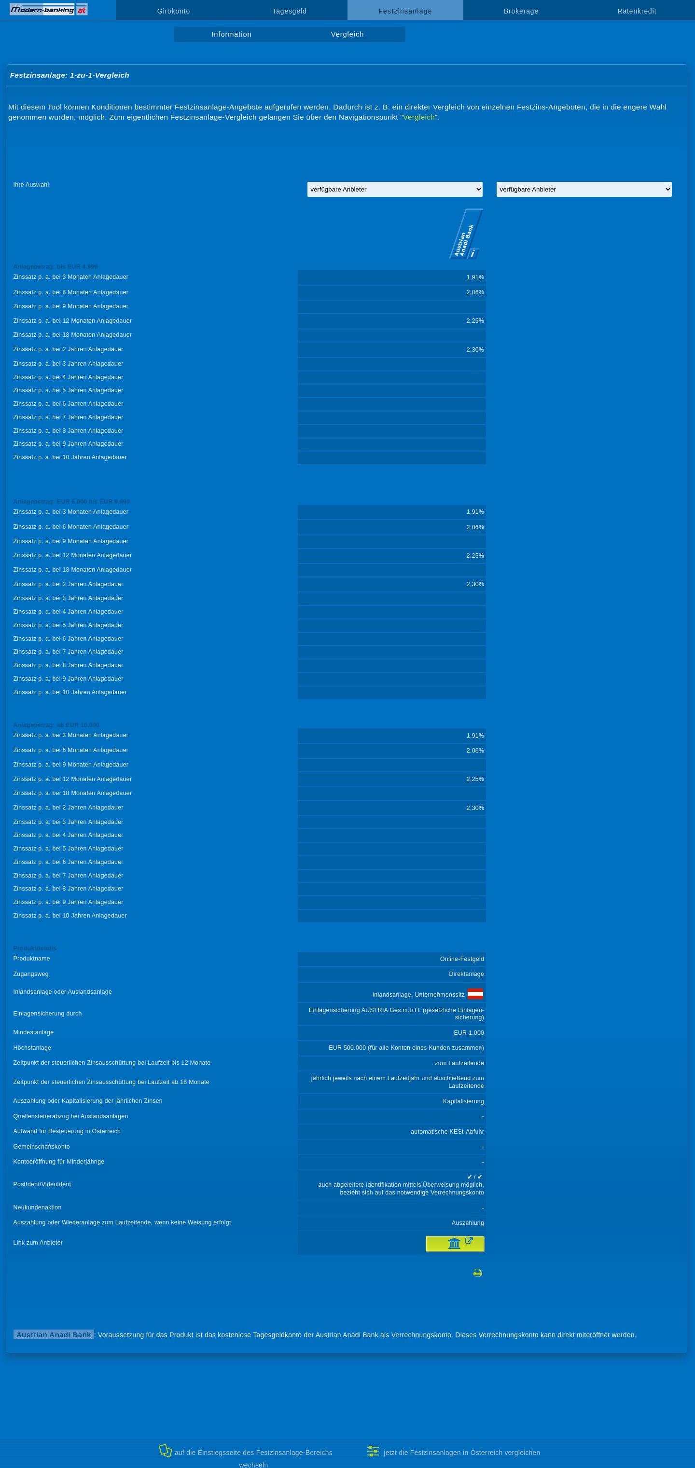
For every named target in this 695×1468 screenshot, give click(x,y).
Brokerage (521, 11)
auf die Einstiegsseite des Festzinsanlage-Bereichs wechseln (246, 1455)
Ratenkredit (637, 11)
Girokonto (173, 11)
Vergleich (347, 34)
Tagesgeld (289, 11)
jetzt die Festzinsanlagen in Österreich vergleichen (453, 1451)
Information (231, 34)
